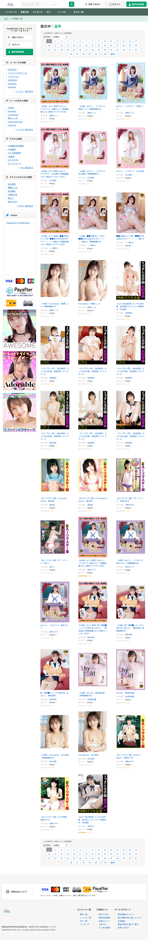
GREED (10, 107)
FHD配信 (11, 149)
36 (80, 49)
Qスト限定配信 (13, 153)
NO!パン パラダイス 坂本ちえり (54, 626)
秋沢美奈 (11, 191)
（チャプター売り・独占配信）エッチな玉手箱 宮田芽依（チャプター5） (92, 371)
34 (68, 49)
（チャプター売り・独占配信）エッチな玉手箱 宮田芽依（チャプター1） (130, 436)
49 (90, 54)
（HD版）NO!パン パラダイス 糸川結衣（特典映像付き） (92, 172)
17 (55, 45)
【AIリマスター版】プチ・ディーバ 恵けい (54, 561)
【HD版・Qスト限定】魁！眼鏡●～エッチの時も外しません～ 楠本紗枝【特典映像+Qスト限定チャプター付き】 (92, 629)
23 (92, 45)
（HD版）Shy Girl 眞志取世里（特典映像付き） (91, 694)
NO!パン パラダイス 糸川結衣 (130, 171)
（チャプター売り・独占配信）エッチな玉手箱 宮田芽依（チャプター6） (54, 371)
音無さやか (129, 761)
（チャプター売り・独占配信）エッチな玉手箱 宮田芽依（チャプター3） (54, 436)
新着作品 (25, 12)
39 (99, 49)
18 (61, 45)
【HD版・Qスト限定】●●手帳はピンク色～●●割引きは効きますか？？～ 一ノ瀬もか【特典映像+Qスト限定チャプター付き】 (54, 240)
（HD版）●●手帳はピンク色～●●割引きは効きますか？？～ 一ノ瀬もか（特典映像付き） (92, 239)
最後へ (113, 54)
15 (136, 41)
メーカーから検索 (16, 62)
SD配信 (10, 156)
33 (61, 49)
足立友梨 (11, 184)
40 (105, 49)
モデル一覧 (78, 12)
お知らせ (102, 924)
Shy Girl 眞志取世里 (125, 692)
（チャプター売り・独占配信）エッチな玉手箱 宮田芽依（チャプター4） (130, 371)
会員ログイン (104, 921)
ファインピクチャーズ (16, 73)
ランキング (38, 12)
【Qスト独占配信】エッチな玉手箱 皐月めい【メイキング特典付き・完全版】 (92, 820)
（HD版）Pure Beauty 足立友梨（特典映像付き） (54, 756)
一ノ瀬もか (54, 248)
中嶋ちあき (11, 194)
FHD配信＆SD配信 (15, 146)
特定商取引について (126, 914)
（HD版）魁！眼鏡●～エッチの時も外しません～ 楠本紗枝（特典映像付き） (130, 628)
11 (111, 41)
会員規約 (121, 921)
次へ (106, 54)
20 (74, 45)
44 (130, 49)
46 (71, 54)
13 (124, 41)
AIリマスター (12, 160)
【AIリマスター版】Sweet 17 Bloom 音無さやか (128, 756)
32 (55, 49)
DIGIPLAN (11, 69)
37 (86, 49)
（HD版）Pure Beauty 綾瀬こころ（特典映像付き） (54, 305)
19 (68, 45)
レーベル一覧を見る (23, 129)
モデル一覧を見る (24, 206)
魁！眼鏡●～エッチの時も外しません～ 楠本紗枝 (54, 694)
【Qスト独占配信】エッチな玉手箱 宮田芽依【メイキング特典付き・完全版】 (130, 306)
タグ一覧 (83, 921)
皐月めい (90, 826)
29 (130, 45)
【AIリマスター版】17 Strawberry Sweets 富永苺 (90, 499)
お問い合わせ (123, 927)
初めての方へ (92, 4)
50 (96, 54)
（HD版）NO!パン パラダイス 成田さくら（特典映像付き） (92, 107)
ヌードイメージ (13, 163)
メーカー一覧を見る (23, 91)
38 (92, 49)
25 (105, 45)
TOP (6, 18)
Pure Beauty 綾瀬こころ (89, 303)
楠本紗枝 (90, 637)
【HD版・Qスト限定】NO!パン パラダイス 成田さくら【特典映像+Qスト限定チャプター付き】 (54, 109)
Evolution (11, 83)
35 (74, 49)
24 (99, 45)
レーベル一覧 (85, 918)
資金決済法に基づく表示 (128, 924)
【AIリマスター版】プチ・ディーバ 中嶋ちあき (130, 499)
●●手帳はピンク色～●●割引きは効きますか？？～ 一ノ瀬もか (130, 237)
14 (130, 41)
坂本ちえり (91, 569)
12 (117, 41)
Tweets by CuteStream (18, 223)
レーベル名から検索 (17, 100)
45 (136, 49)
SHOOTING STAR (14, 121)
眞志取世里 (91, 699)
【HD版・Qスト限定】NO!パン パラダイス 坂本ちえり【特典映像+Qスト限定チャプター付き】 (92, 563)
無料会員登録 (136, 4)
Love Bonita (12, 114)
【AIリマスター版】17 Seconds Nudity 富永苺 (53, 499)
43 (124, 49)
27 (117, 45)
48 (83, 54)
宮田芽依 (128, 313)
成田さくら (54, 115)
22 (86, 45)
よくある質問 (104, 927)
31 (49, 49)
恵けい (10, 198)
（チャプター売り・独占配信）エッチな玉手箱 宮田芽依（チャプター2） (92, 436)
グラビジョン (12, 76)
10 (105, 41)
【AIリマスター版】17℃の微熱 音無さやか (54, 818)
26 (111, 45)
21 (80, 45)
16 (49, 45)
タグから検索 (14, 138)
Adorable (11, 87)
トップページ (11, 12)
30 (136, 45)
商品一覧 (83, 914)
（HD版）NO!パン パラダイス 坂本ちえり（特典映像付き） (130, 561)
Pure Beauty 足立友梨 (88, 754)
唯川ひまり (11, 201)
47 (77, 54)
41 (111, 49)
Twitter (11, 215)
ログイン (114, 4)
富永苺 (52, 504)
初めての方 (103, 914)
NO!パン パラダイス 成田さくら (130, 107)
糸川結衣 (53, 180)
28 (124, 45)
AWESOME (11, 80)
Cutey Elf (11, 125)
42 (117, 49)
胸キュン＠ (11, 118)
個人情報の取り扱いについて (130, 918)
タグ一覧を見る (25, 167)
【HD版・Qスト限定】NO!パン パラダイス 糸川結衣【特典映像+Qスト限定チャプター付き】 (54, 174)
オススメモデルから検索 (19, 177)
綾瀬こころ (11, 187)
